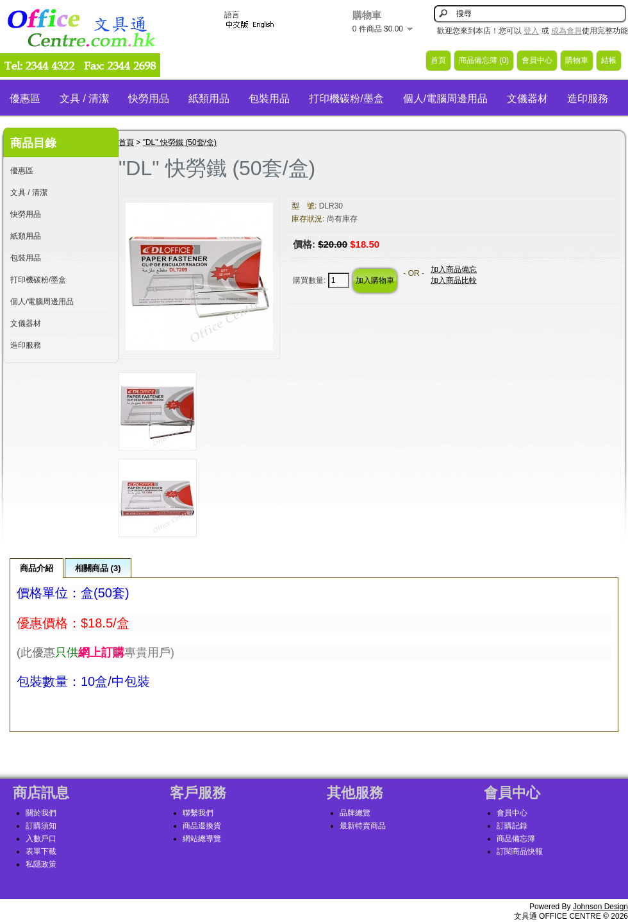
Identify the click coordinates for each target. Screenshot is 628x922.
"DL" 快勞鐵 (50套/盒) (180, 142)
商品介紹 (36, 568)
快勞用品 (148, 98)
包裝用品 (269, 98)
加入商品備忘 (454, 269)
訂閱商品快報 (520, 851)
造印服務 (587, 98)
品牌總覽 (355, 812)
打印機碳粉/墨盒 (346, 98)
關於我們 (41, 812)
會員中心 (537, 60)
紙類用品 (208, 98)
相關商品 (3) (98, 568)
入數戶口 (41, 838)
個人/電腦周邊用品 (445, 98)
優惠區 (25, 98)
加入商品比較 (454, 280)
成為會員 (566, 30)
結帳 (608, 60)
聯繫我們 (198, 812)
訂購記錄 (512, 825)
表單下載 (41, 851)
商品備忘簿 (516, 838)
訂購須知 (41, 825)
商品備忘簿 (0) (484, 60)
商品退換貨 (202, 825)
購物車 (576, 60)
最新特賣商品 (363, 825)
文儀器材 (527, 98)
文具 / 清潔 (84, 98)
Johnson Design (600, 906)
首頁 (438, 60)
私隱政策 (41, 864)
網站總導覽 (202, 838)
